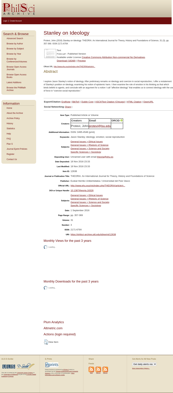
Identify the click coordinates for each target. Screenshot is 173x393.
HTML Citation (134, 101)
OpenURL (148, 101)
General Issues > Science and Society (90, 148)
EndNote (65, 101)
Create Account (16, 21)
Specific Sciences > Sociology (86, 152)
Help (9, 134)
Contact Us (12, 159)
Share (68, 106)
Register (10, 154)
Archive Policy (13, 118)
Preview (81, 60)
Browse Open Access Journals (16, 68)
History (10, 123)
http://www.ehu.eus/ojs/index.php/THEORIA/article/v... (74, 67)
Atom (91, 372)
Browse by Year (14, 54)
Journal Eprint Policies (17, 149)
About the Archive (15, 113)
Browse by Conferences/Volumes (17, 60)
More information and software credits (59, 374)
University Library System (25, 372)
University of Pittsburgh (11, 374)
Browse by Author (15, 43)
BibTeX (76, 101)
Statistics (11, 128)
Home (9, 108)
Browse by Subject (15, 48)
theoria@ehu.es (105, 157)
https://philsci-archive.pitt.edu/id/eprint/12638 (93, 234)
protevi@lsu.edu (100, 126)
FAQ (9, 139)
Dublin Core (87, 101)
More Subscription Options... (141, 368)
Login (5, 21)
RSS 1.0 (98, 372)
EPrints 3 (66, 369)
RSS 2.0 (105, 372)
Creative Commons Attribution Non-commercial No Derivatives (113, 57)
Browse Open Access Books (16, 76)
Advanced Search (15, 38)
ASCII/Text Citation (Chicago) (110, 101)
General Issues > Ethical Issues (87, 141)
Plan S (10, 144)
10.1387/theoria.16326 (82, 190)
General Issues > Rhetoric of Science (89, 145)
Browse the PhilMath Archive (16, 89)
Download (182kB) (66, 60)
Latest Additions (14, 82)
